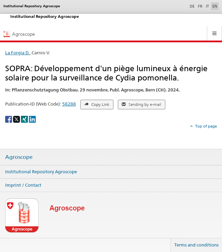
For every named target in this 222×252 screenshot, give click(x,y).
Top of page (205, 126)
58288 (69, 104)
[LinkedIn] (32, 118)
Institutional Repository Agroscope (41, 171)
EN (214, 6)
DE (193, 6)
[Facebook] (9, 118)
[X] (17, 118)
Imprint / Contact (23, 185)
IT (207, 6)
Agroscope (19, 157)
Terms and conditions (196, 245)
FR (200, 6)
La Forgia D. (17, 52)
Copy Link (97, 104)
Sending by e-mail (141, 104)
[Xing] (25, 118)
